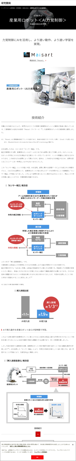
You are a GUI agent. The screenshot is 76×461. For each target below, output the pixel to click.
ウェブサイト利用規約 (40, 452)
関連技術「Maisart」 (37, 60)
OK (37, 457)
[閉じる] (73, 444)
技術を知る (26, 8)
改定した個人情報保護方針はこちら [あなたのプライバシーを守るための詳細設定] (20, 446)
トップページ (4, 8)
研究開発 (6, 3)
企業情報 (12, 8)
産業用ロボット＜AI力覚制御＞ (38, 8)
